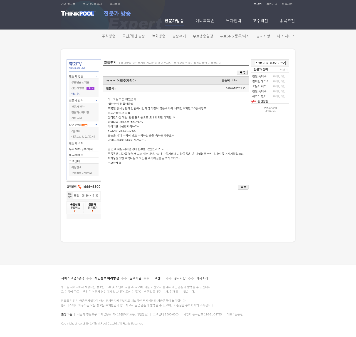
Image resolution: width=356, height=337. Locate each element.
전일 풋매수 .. (260, 76)
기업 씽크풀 (68, 3)
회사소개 (202, 278)
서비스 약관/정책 (72, 278)
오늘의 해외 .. (260, 86)
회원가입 (271, 3)
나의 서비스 (286, 36)
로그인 (258, 3)
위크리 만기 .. (260, 96)
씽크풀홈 (114, 3)
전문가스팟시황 (80, 112)
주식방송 (109, 36)
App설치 (75, 131)
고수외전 (260, 21)
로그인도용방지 (92, 3)
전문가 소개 (76, 143)
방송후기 (179, 36)
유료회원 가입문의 (81, 173)
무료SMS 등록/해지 (235, 36)
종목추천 (287, 21)
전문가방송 (174, 21)
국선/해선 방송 (133, 36)
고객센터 (157, 278)
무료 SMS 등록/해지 (81, 149)
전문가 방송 (76, 76)
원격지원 (287, 3)
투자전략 (233, 21)
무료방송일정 (203, 36)
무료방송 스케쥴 (80, 82)
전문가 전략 (76, 100)
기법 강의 (76, 118)
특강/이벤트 (76, 155)
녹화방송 (159, 36)
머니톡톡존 (205, 21)
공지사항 (263, 36)
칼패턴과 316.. (260, 81)
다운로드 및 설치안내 (83, 136)
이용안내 (76, 167)
